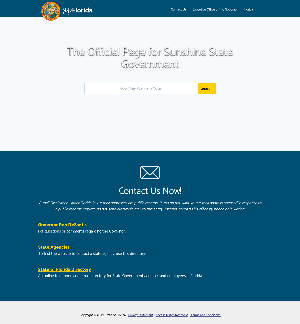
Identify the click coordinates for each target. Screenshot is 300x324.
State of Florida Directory (64, 269)
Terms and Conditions (205, 315)
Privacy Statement (140, 315)
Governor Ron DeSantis (62, 225)
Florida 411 (250, 9)
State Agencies (54, 247)
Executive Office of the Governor (215, 9)
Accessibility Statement (172, 315)
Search (207, 88)
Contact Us (179, 9)
